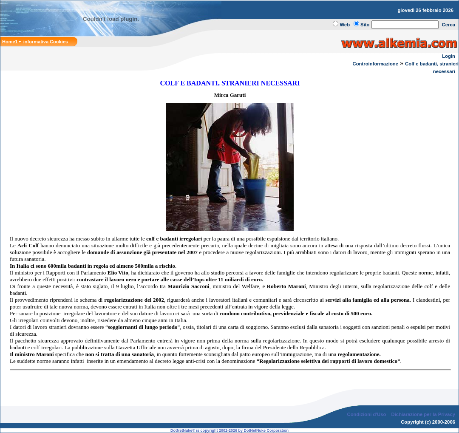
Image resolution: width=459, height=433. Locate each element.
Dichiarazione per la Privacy (423, 414)
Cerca (449, 24)
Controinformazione (375, 63)
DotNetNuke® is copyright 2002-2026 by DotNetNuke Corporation (229, 430)
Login (448, 56)
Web (345, 24)
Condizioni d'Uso (366, 414)
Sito (364, 24)
